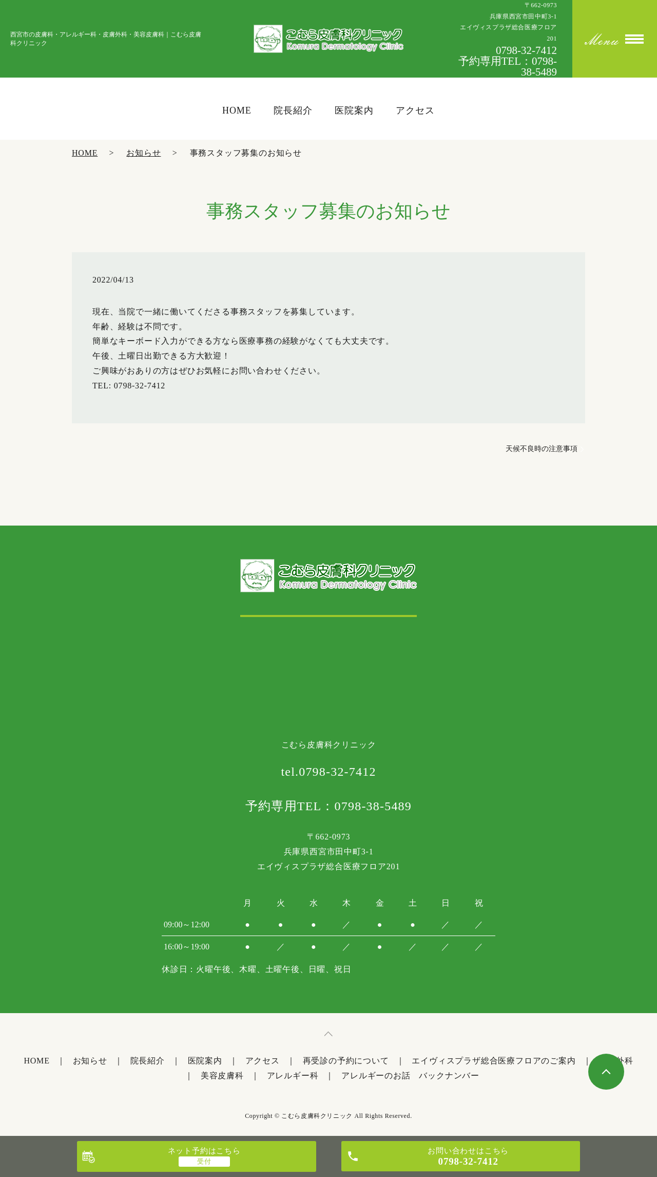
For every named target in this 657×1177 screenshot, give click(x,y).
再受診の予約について (346, 1060)
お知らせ (143, 152)
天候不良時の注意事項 (541, 449)
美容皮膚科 (222, 1075)
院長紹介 (147, 1060)
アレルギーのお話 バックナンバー (410, 1075)
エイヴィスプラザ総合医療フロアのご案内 (493, 1060)
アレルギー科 (293, 1075)
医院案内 (205, 1060)
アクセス (262, 1060)
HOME (85, 152)
